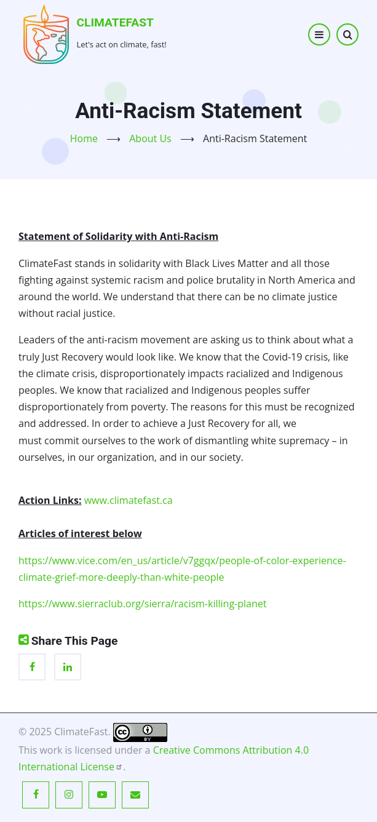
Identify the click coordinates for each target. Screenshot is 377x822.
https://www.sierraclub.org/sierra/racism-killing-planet (142, 603)
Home (84, 138)
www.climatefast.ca (128, 500)
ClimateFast (115, 22)
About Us (150, 138)
